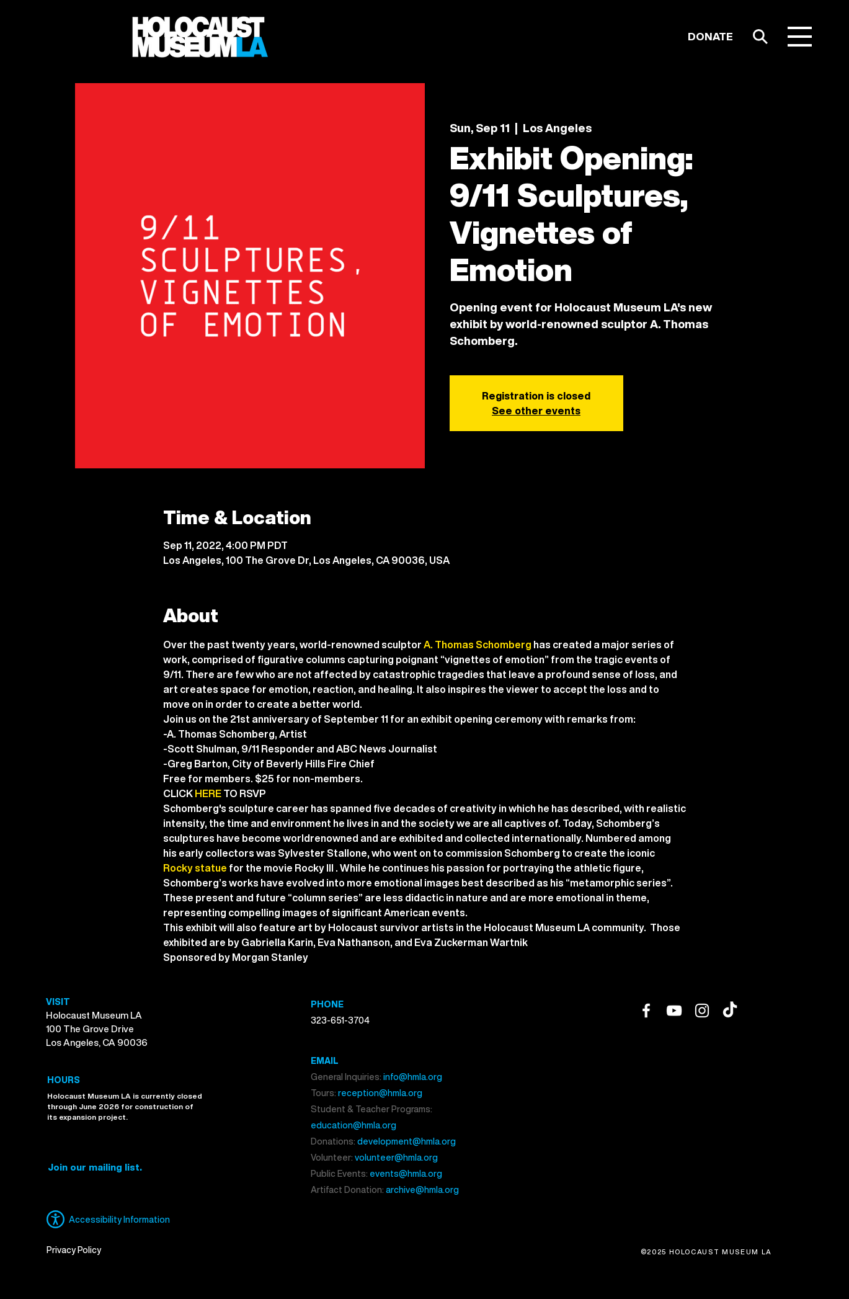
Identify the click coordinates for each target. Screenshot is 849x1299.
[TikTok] (730, 1010)
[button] (800, 37)
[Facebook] (646, 1010)
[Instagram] (702, 1010)
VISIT (58, 1001)
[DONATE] (710, 36)
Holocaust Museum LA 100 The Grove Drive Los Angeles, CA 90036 (97, 1028)
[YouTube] (674, 1010)
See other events (536, 410)
